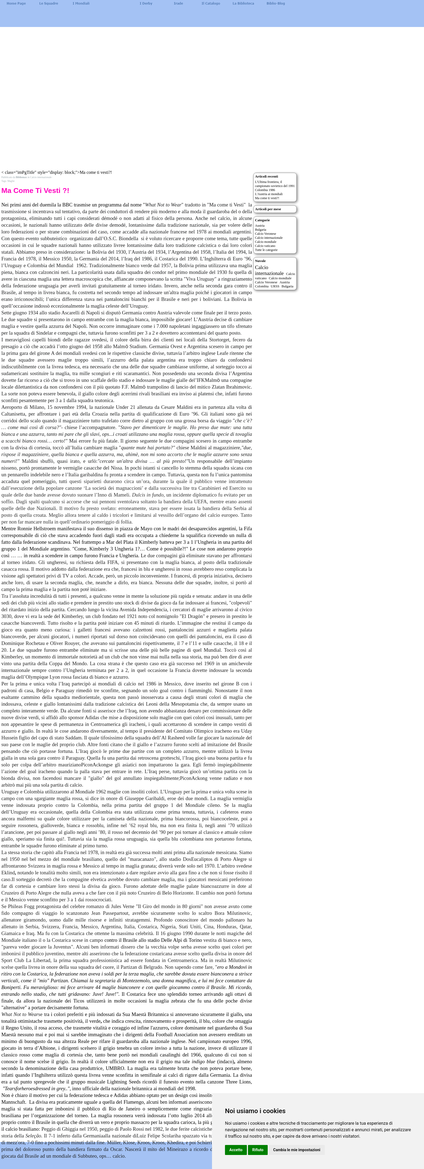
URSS (275, 286)
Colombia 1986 (265, 190)
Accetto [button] (236, 1150)
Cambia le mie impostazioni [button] (296, 1150)
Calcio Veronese (265, 234)
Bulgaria (260, 230)
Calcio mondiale (265, 242)
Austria (259, 225)
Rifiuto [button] (258, 1150)
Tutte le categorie (266, 250)
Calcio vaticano (265, 246)
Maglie (10, 181)
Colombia (262, 286)
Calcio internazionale (269, 238)
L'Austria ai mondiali (269, 194)
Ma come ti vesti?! (267, 198)
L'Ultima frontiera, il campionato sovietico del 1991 (275, 184)
